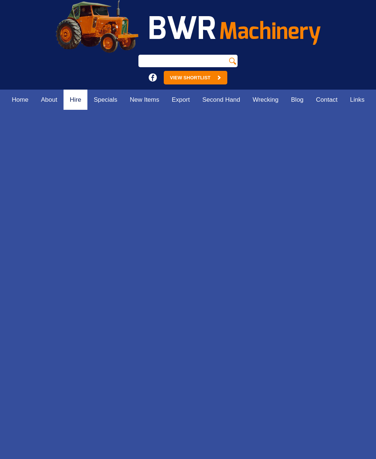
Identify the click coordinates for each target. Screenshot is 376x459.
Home (20, 99)
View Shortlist (195, 77)
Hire (75, 99)
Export (181, 99)
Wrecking (266, 99)
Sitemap (80, 455)
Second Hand (221, 99)
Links (357, 99)
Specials (105, 99)
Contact (327, 99)
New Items (144, 99)
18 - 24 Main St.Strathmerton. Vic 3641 (147, 264)
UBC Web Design (276, 455)
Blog (297, 99)
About (49, 99)
